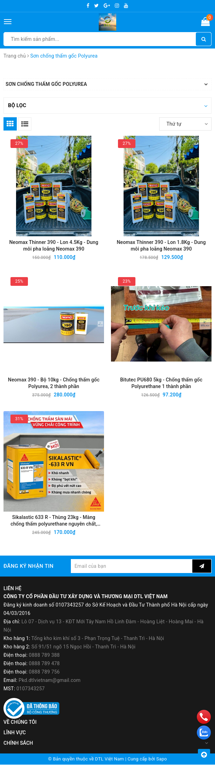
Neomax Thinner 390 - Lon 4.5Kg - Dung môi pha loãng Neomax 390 (53, 246)
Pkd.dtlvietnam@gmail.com (49, 688)
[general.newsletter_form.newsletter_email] (131, 574)
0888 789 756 (44, 680)
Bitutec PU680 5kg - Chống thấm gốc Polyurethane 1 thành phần (161, 387)
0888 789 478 (44, 672)
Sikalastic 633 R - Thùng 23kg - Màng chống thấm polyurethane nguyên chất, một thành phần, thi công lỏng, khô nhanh (54, 527)
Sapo (161, 767)
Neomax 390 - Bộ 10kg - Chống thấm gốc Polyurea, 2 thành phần (53, 387)
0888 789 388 (44, 663)
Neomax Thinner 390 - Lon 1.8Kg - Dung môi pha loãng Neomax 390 (161, 246)
